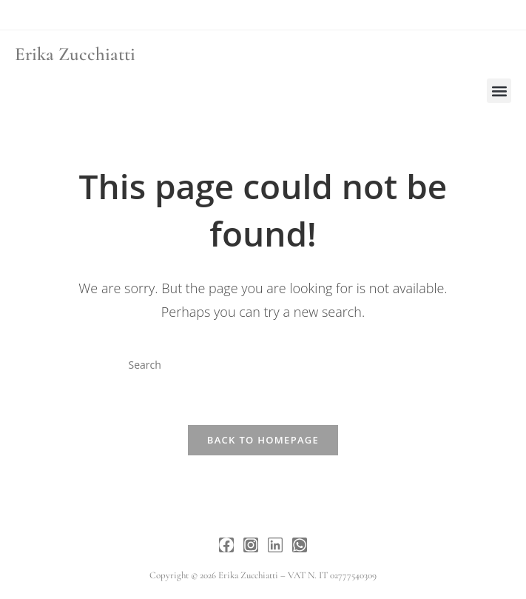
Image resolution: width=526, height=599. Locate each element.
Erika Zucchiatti (75, 54)
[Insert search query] (262, 365)
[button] (499, 90)
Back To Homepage (263, 439)
